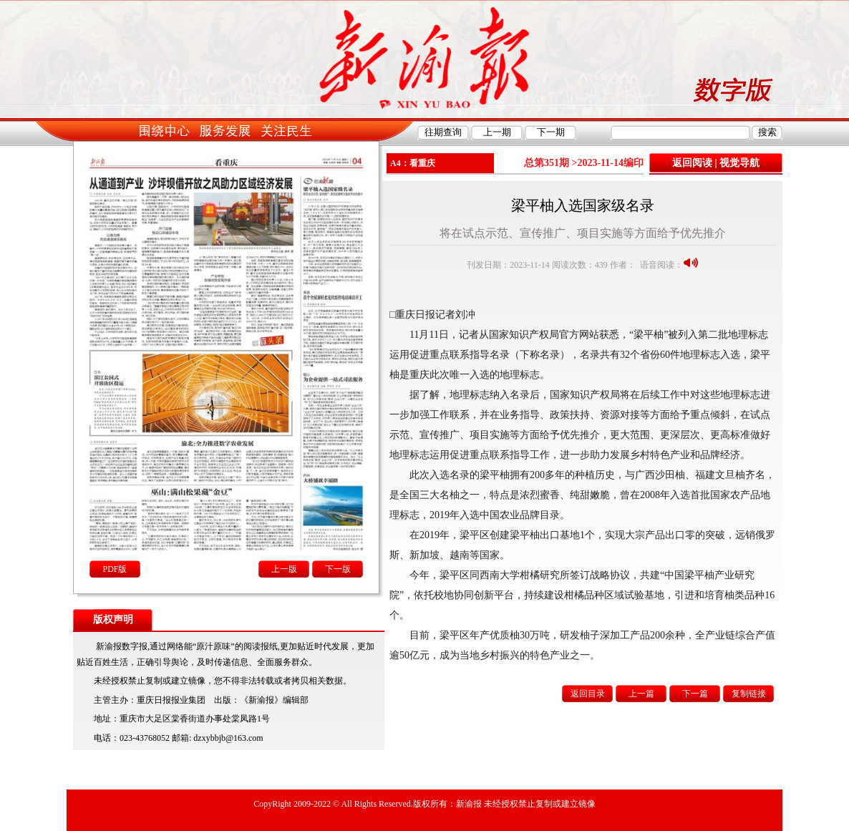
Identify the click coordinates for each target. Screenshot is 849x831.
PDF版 (114, 569)
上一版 (284, 569)
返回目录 (588, 694)
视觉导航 (739, 162)
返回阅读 (692, 162)
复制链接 (749, 694)
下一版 (338, 569)
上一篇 (641, 694)
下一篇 (695, 694)
